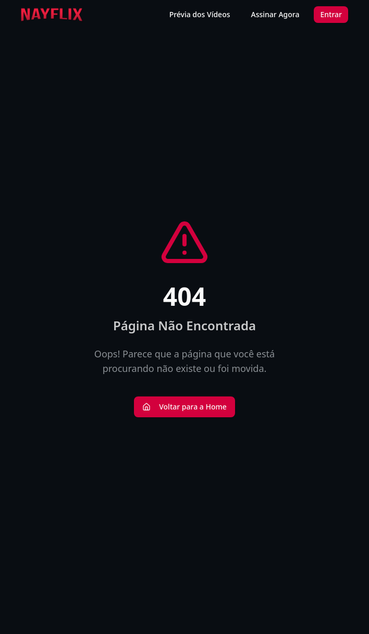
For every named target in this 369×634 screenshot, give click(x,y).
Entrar (331, 14)
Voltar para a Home (184, 407)
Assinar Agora (275, 14)
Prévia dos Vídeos (199, 14)
